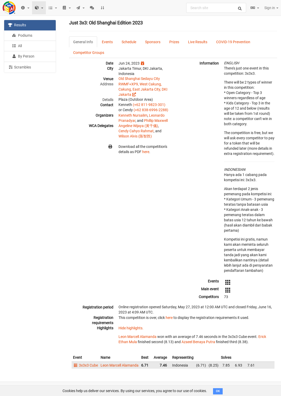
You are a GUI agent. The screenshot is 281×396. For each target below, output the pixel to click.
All (17, 46)
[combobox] (216, 8)
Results (17, 25)
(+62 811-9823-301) (149, 105)
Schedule (129, 42)
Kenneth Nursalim (132, 115)
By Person (23, 56)
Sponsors (152, 42)
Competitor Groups (88, 53)
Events (107, 42)
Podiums (22, 35)
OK (218, 391)
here (145, 152)
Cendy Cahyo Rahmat (136, 131)
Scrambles (19, 67)
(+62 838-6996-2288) (151, 110)
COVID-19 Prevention (233, 42)
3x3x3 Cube (85, 365)
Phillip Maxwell (156, 120)
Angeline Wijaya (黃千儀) (138, 126)
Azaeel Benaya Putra (198, 342)
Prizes (174, 42)
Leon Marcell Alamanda (137, 337)
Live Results (197, 42)
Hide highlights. (130, 328)
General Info (83, 42)
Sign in (271, 8)
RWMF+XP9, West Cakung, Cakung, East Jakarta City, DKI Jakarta (142, 89)
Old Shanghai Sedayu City (139, 79)
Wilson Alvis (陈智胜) (135, 136)
